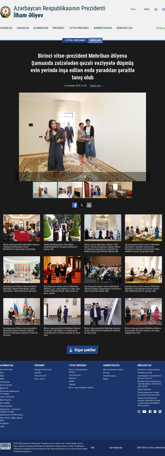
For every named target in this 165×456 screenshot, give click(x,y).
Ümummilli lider (6, 369)
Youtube (148, 14)
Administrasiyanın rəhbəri (113, 369)
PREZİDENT (59, 27)
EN (163, 9)
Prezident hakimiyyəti (43, 369)
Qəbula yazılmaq (144, 389)
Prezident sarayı (109, 376)
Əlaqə (105, 379)
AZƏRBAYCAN (40, 27)
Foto (133, 9)
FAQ (92, 447)
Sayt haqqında (115, 447)
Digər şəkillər (85, 350)
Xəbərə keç (95, 86)
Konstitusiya (5, 382)
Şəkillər (95, 40)
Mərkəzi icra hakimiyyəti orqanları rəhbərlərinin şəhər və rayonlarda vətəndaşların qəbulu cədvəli (149, 402)
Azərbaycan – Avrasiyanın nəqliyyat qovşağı (10, 410)
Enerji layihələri (6, 406)
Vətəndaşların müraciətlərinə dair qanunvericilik (149, 377)
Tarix (2, 372)
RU (155, 9)
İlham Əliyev (28, 15)
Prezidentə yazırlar (145, 372)
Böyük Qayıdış (5, 400)
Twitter (158, 14)
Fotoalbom (4, 423)
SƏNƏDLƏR (23, 27)
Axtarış (160, 28)
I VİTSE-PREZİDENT (79, 27)
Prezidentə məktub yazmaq (149, 369)
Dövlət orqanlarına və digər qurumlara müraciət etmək (148, 393)
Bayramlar (4, 388)
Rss (163, 14)
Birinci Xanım (39, 379)
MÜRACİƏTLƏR (124, 27)
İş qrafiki (37, 372)
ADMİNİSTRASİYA (103, 27)
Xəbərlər (72, 378)
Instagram (142, 14)
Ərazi (2, 376)
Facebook (153, 14)
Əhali (2, 379)
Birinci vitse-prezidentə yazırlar (81, 387)
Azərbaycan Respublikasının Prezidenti (59, 8)
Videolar (72, 384)
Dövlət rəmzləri (6, 385)
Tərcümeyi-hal (40, 376)
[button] (146, 137)
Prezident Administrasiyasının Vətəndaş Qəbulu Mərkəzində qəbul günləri (149, 383)
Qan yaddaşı (5, 403)
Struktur (106, 372)
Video (147, 9)
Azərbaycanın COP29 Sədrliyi (11, 415)
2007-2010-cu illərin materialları (151, 447)
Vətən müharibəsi (7, 397)
